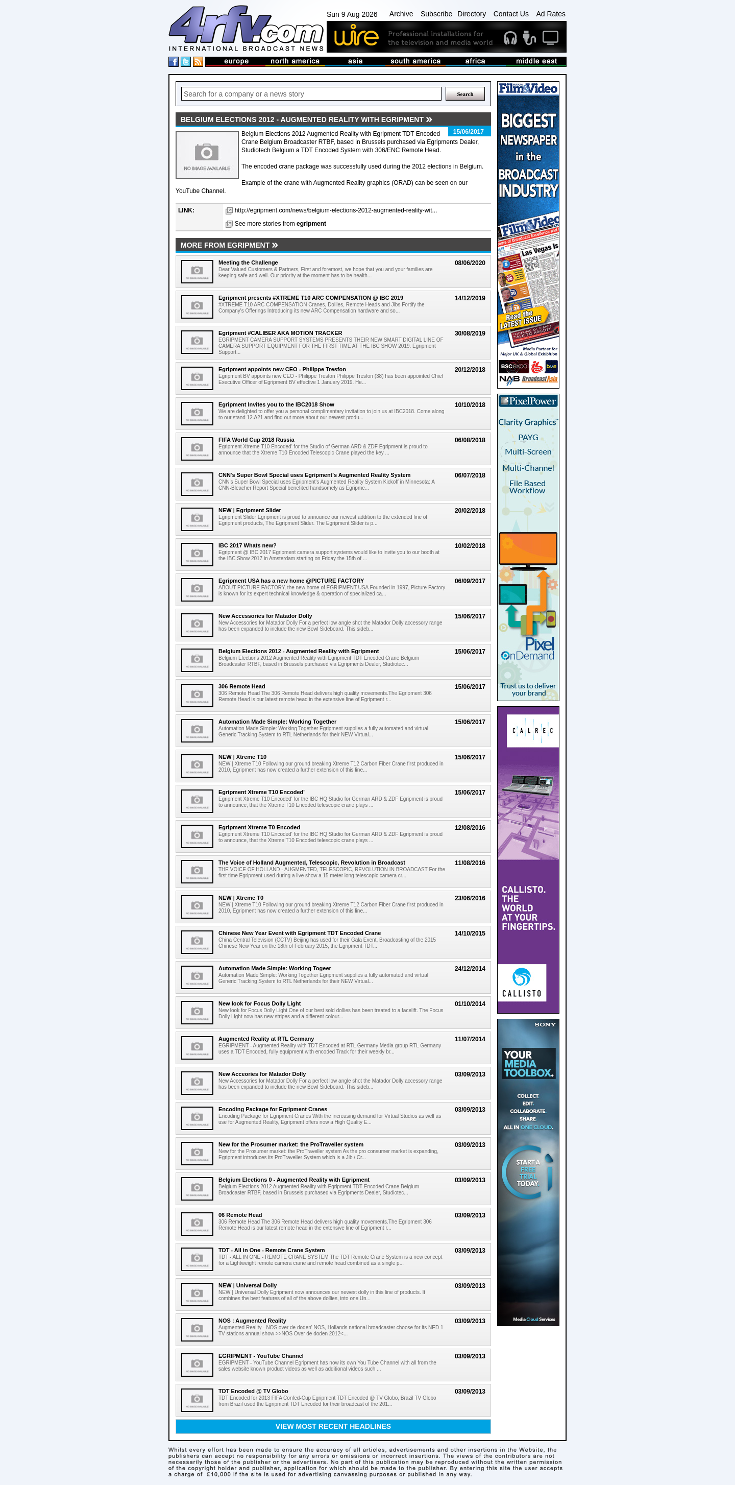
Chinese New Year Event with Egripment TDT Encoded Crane (299, 933)
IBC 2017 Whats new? (247, 545)
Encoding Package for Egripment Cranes (272, 1109)
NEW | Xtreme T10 (242, 757)
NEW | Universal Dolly (247, 1285)
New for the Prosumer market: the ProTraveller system (290, 1144)
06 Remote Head (240, 1215)
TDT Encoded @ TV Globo (253, 1391)
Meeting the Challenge (248, 262)
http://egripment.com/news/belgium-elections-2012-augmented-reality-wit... (336, 210)
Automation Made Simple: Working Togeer (274, 968)
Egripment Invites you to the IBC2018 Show (276, 404)
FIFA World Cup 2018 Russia (256, 440)
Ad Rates (551, 14)
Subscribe (436, 14)
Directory (471, 14)
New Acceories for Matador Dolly (262, 1074)
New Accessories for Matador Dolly (265, 616)
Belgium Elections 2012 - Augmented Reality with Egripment (298, 651)
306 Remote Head (241, 686)
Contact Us (511, 14)
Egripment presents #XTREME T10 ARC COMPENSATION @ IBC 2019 (310, 298)
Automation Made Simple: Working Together (277, 721)
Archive (401, 14)
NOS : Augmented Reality (252, 1321)
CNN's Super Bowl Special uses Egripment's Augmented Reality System (314, 475)
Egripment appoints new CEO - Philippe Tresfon (282, 369)
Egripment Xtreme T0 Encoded (259, 827)
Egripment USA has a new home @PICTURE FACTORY (291, 581)
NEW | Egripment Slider (249, 510)
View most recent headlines (333, 1426)
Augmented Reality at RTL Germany (266, 1039)
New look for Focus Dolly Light (259, 1003)
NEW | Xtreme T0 (240, 898)
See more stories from (280, 223)
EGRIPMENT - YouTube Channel (261, 1356)
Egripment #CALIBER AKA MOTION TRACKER (280, 333)
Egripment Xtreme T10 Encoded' (261, 792)
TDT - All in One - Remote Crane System (271, 1250)
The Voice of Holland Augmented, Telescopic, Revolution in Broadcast (311, 862)
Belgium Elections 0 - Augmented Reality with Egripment (294, 1180)
